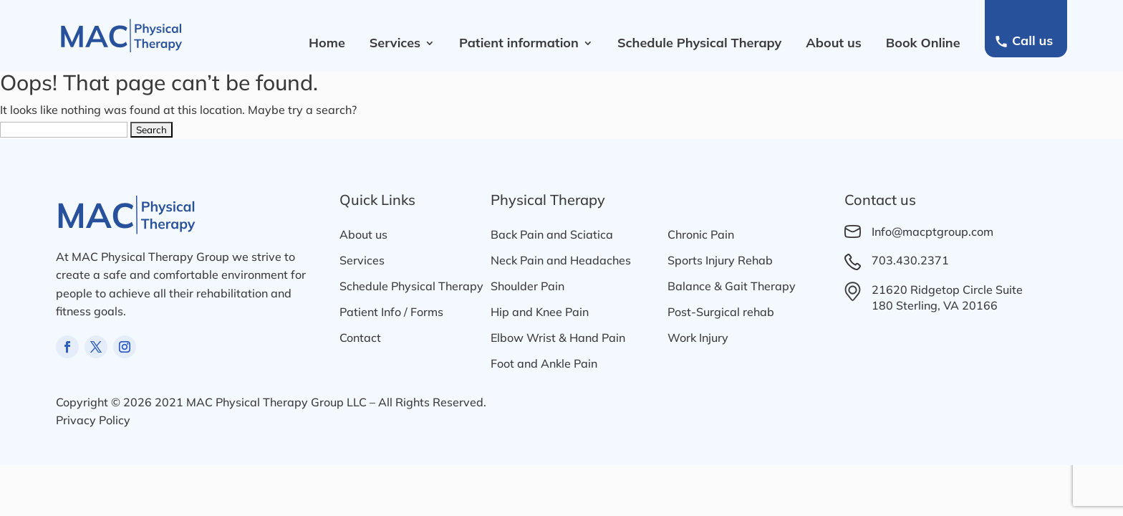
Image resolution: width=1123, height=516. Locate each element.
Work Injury (697, 337)
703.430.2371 (910, 260)
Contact (360, 337)
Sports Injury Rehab (720, 260)
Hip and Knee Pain (540, 312)
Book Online (923, 42)
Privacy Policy (93, 420)
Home (327, 42)
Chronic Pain (700, 234)
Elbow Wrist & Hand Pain (558, 337)
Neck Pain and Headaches (561, 260)
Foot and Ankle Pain (544, 363)
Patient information (519, 42)
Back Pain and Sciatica (552, 234)
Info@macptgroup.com (932, 231)
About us (834, 42)
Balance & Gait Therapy (731, 286)
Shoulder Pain (527, 286)
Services (395, 42)
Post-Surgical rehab (720, 312)
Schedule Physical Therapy (699, 42)
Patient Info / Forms (391, 312)
